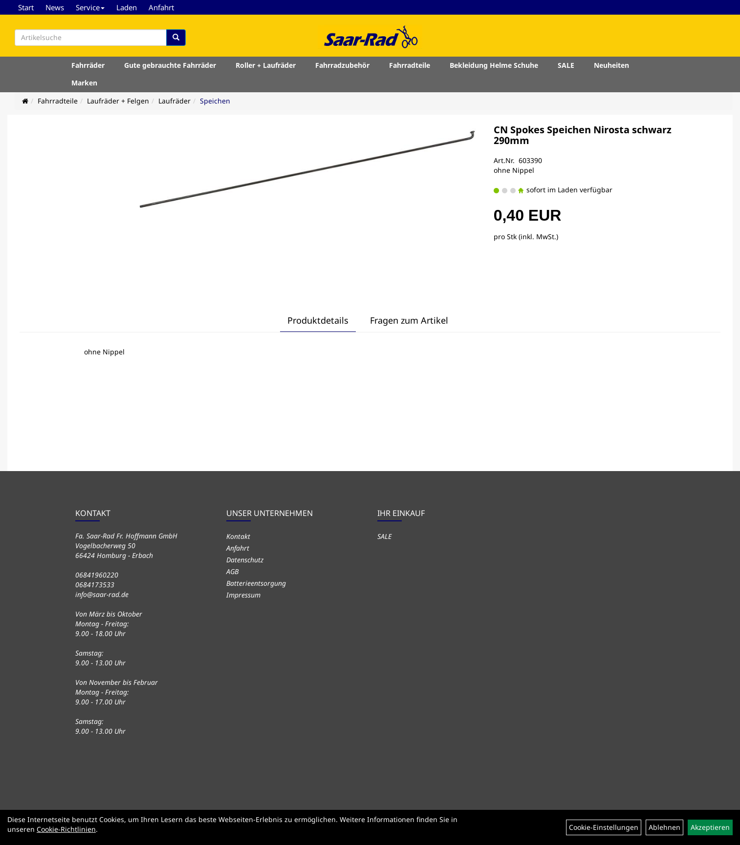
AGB (232, 571)
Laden (126, 7)
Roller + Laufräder (266, 65)
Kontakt (238, 536)
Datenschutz (244, 559)
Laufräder (174, 100)
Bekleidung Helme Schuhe (494, 65)
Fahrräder (88, 65)
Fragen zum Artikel (409, 320)
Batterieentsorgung (256, 583)
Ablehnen (664, 827)
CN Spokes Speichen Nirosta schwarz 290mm (583, 135)
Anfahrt (161, 7)
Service (90, 7)
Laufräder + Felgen (118, 100)
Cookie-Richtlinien (66, 829)
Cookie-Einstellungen (603, 827)
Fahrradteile (409, 65)
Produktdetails (317, 320)
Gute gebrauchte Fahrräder (170, 65)
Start (26, 7)
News (54, 7)
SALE (566, 65)
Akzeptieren (710, 827)
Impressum (243, 594)
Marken (84, 82)
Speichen (215, 100)
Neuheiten (611, 65)
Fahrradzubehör (342, 65)
